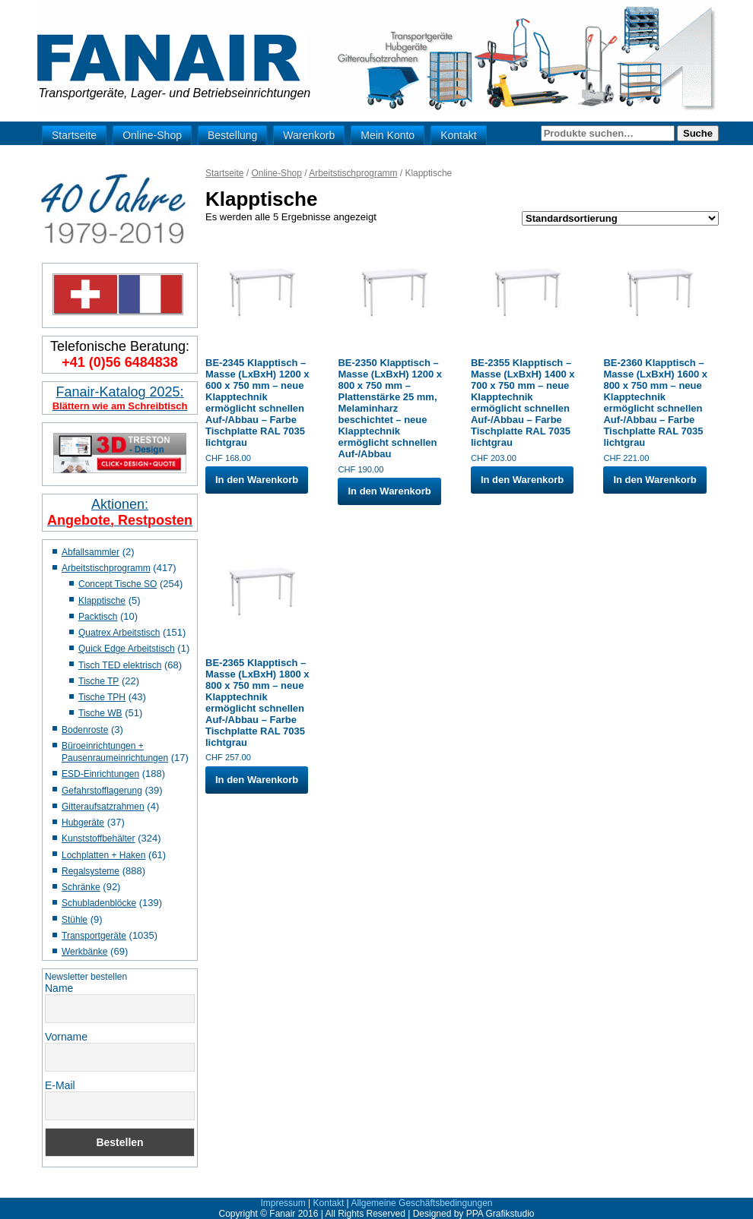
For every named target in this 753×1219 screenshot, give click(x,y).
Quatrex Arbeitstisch (119, 632)
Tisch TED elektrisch (119, 665)
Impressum (282, 1203)
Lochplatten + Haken (103, 855)
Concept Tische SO (117, 584)
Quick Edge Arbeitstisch (126, 648)
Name (59, 988)
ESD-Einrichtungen (100, 774)
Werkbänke (84, 951)
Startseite (74, 135)
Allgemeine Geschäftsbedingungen (421, 1203)
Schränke (81, 887)
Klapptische (102, 600)
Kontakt (458, 135)
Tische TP (98, 681)
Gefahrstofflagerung (102, 790)
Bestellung (232, 135)
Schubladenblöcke (99, 903)
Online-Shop (152, 135)
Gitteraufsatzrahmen (103, 806)
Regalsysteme (90, 871)
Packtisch (97, 616)
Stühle (74, 919)
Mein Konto (388, 135)
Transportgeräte (94, 935)
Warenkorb (309, 135)
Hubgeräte (83, 822)
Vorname (66, 1037)
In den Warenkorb (256, 479)
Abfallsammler (90, 552)
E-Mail (60, 1085)
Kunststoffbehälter (98, 838)
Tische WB (100, 713)
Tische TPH (102, 697)
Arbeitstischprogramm (106, 568)
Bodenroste (85, 730)
